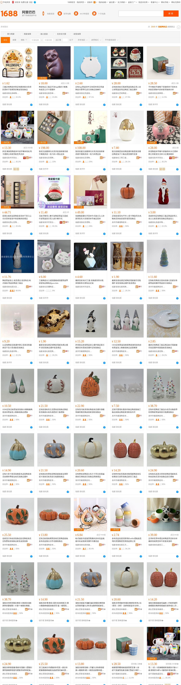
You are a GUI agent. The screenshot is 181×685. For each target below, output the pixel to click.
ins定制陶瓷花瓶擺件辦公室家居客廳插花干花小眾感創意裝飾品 (17, 346)
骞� (30, 609)
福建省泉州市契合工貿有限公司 (10, 158)
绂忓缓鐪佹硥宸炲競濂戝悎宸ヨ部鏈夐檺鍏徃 (156, 674)
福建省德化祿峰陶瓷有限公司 (10, 93)
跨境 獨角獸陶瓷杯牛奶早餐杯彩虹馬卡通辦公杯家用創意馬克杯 (17, 152)
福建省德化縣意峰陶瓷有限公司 (47, 93)
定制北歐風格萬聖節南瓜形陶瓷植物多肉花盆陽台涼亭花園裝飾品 (53, 539)
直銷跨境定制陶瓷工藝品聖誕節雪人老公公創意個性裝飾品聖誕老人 (162, 217)
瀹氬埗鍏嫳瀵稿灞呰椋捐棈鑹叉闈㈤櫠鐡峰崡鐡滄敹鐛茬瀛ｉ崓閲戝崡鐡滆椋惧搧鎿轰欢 (54, 604)
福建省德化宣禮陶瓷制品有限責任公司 (47, 158)
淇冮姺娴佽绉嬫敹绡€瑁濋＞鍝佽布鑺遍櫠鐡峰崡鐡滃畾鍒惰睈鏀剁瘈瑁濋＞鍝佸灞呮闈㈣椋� (53, 669)
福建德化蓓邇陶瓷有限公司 (47, 287)
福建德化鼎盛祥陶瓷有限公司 (156, 222)
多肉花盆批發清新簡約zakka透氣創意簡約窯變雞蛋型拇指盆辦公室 (126, 539)
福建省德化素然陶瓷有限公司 (120, 287)
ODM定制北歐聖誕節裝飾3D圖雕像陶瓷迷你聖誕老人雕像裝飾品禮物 (17, 410)
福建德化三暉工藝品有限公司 (120, 158)
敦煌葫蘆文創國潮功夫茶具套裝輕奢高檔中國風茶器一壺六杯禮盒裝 (89, 152)
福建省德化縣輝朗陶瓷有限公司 (156, 93)
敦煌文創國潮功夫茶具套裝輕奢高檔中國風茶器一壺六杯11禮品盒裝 (53, 152)
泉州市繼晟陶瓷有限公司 (120, 222)
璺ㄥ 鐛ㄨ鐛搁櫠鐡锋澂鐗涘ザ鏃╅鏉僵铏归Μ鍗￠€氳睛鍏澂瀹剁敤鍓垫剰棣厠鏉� (163, 669)
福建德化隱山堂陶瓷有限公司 (10, 222)
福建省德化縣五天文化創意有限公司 (120, 545)
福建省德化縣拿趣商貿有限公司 (83, 545)
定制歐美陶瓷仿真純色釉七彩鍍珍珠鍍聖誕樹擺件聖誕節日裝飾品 (162, 281)
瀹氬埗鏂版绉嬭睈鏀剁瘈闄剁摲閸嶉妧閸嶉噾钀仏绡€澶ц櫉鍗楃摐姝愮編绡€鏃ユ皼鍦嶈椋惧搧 (90, 604)
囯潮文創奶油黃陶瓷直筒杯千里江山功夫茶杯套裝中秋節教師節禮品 (16, 217)
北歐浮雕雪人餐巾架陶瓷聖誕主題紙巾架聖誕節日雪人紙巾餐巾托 (53, 217)
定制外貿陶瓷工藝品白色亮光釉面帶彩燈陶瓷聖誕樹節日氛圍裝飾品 (162, 410)
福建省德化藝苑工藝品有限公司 (156, 545)
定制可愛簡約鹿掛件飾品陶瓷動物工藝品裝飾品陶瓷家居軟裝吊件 (126, 410)
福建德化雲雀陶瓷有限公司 (120, 93)
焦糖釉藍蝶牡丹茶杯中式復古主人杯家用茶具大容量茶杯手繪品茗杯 (89, 217)
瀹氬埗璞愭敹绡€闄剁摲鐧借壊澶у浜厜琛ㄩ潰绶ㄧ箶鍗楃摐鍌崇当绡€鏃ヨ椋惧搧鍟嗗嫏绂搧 (126, 604)
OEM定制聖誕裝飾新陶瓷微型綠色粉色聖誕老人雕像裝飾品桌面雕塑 (126, 346)
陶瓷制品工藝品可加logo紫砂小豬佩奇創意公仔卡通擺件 (53, 88)
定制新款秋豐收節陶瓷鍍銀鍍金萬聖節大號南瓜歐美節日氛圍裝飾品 (53, 475)
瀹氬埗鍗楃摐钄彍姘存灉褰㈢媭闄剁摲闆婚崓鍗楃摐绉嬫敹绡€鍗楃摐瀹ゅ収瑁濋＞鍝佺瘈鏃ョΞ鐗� (17, 669)
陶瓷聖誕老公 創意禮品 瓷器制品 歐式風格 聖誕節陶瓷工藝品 (16, 281)
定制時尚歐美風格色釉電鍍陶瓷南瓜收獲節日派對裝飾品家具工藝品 (126, 475)
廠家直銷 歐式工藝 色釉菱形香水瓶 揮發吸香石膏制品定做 (89, 281)
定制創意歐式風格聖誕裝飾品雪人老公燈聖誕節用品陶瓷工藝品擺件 (126, 88)
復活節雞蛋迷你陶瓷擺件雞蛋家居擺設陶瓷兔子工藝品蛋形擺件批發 (126, 152)
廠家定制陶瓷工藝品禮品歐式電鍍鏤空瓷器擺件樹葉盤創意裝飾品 (162, 346)
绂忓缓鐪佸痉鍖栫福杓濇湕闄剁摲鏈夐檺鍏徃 (120, 674)
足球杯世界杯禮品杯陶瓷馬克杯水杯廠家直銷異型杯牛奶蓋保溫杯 (162, 539)
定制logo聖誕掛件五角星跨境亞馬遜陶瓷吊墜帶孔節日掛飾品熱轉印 (89, 88)
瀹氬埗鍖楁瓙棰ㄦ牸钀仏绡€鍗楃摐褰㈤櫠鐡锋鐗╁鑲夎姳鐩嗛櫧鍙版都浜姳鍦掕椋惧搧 (89, 669)
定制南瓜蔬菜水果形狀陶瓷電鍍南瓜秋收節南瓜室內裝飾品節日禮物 (162, 475)
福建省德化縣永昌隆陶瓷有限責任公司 (10, 287)
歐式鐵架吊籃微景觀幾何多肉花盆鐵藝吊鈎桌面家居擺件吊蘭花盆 (89, 539)
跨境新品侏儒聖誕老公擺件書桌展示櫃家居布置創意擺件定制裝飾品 (89, 346)
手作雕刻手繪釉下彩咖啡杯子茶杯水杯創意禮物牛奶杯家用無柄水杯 (162, 88)
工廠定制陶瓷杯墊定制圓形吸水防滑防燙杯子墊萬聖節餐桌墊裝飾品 (16, 88)
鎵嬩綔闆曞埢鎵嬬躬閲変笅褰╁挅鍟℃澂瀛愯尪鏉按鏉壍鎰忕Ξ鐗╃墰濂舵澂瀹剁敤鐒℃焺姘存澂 (126, 669)
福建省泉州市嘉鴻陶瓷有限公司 (83, 287)
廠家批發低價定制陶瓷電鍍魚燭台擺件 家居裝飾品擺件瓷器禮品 (53, 346)
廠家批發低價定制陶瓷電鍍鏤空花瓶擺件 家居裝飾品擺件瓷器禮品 (126, 281)
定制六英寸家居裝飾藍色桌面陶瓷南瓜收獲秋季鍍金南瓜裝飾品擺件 (16, 475)
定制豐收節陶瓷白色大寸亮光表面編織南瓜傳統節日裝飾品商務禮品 (89, 475)
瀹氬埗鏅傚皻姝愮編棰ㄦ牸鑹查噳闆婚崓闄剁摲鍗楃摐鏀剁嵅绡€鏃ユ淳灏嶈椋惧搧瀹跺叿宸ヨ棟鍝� (163, 604)
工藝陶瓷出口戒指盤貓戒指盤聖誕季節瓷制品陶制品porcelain (53, 281)
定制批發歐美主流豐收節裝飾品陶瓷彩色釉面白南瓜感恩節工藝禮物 (53, 410)
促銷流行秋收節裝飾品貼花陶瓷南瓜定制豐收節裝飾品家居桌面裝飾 (16, 539)
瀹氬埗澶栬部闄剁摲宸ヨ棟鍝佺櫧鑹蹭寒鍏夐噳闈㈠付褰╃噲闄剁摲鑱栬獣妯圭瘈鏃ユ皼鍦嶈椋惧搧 (16, 604)
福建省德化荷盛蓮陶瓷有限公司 (83, 93)
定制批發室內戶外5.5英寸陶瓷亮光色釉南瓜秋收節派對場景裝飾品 (126, 217)
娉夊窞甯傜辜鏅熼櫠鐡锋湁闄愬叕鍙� (10, 609)
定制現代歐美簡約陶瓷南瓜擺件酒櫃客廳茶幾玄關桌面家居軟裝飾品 (89, 410)
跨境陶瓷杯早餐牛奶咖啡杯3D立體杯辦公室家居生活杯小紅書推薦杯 (163, 152)
